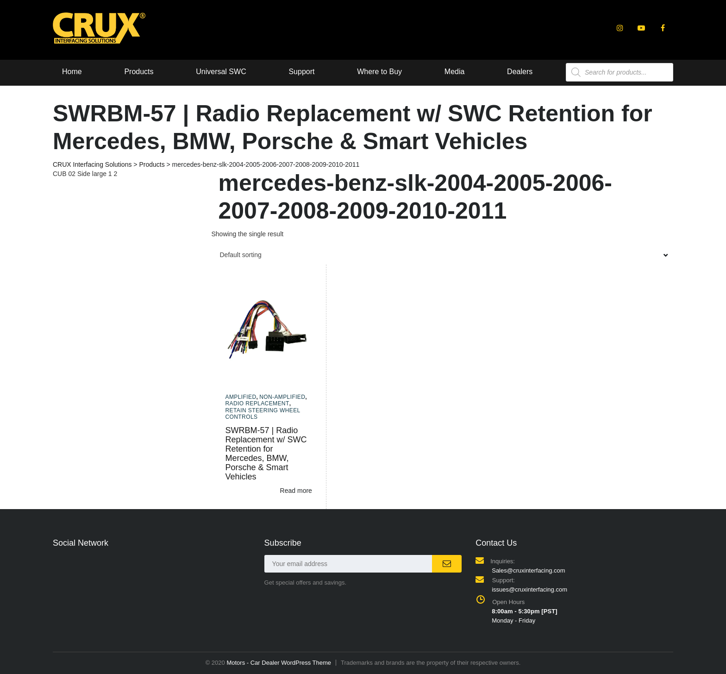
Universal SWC (221, 72)
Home (72, 72)
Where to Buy (379, 72)
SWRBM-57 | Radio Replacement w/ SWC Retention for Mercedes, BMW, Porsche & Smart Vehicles (266, 453)
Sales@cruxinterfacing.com (528, 570)
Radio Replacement (257, 403)
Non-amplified (282, 397)
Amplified (241, 397)
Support (301, 72)
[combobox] (443, 255)
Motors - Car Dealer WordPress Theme (278, 662)
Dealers (519, 72)
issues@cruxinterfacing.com (529, 589)
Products (138, 72)
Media (454, 72)
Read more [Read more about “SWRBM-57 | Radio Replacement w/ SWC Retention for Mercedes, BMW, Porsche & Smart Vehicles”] (296, 490)
